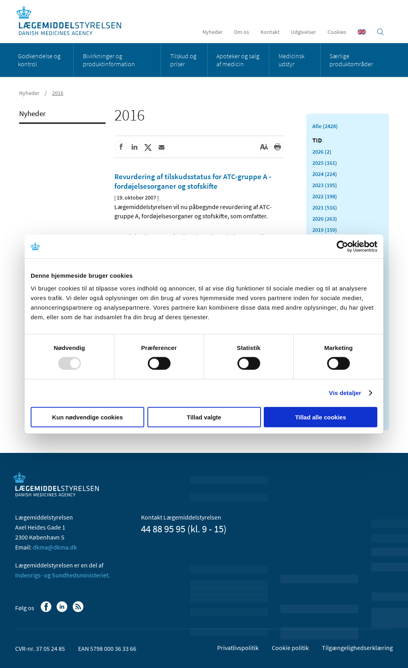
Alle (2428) (325, 126)
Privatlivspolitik (238, 648)
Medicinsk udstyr (291, 60)
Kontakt (270, 32)
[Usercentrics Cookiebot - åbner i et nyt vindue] (342, 247)
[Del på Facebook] (120, 147)
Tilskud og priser (183, 60)
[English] (362, 32)
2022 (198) (324, 196)
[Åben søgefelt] (380, 32)
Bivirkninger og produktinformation (109, 60)
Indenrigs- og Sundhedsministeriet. (62, 575)
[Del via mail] (161, 147)
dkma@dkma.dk (55, 547)
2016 (57, 93)
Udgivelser (303, 32)
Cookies (337, 32)
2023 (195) (324, 185)
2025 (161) (324, 162)
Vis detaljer (345, 392)
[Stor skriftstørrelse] (263, 147)
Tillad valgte (204, 416)
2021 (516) (324, 207)
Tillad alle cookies (320, 416)
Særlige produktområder (351, 60)
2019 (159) (324, 229)
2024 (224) (324, 174)
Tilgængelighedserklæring (357, 648)
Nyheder (212, 32)
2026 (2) (322, 151)
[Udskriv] (277, 147)
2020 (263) (324, 218)
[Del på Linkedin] (134, 147)
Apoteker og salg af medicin (237, 60)
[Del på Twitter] (147, 147)
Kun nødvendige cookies (87, 416)
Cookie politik (290, 648)
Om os (241, 32)
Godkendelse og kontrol (39, 60)
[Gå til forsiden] (73, 21)
